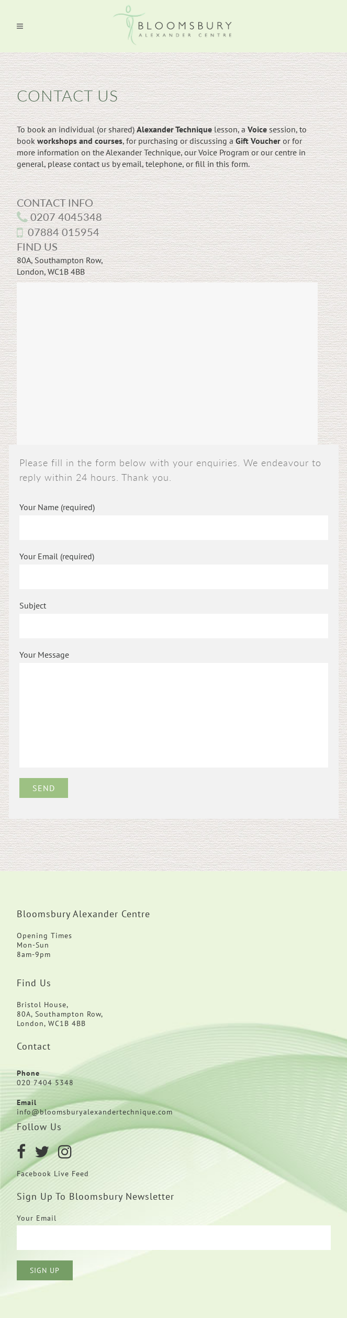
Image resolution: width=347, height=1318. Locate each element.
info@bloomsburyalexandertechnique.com (95, 1112)
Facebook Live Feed (54, 1173)
